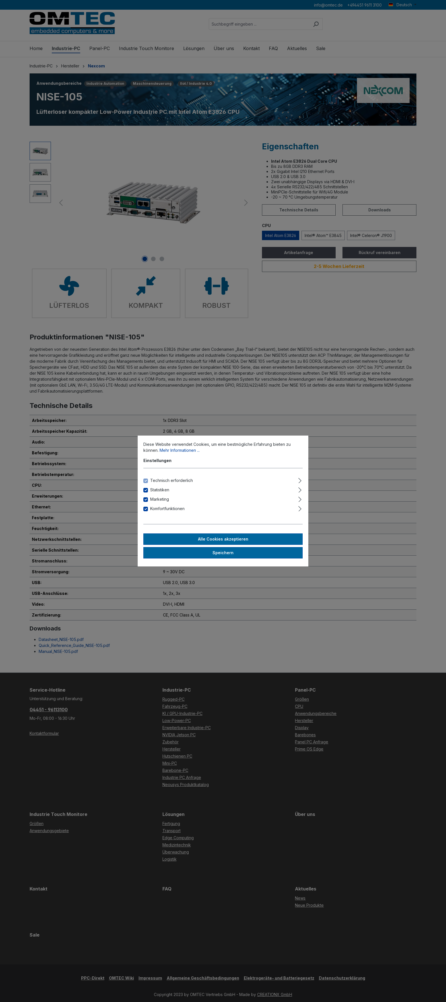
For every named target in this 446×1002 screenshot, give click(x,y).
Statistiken (159, 489)
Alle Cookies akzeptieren (223, 539)
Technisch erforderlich (171, 480)
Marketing (159, 499)
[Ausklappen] (300, 479)
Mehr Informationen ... (180, 450)
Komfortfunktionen (167, 508)
